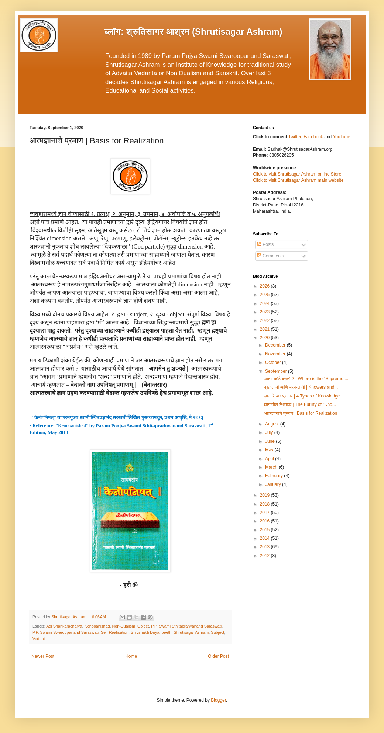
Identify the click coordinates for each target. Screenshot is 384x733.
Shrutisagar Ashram (191, 632)
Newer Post (42, 656)
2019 (265, 495)
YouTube (341, 136)
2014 (265, 538)
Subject (217, 632)
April (270, 458)
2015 (265, 529)
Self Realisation (114, 632)
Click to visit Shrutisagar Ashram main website (298, 180)
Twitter (294, 136)
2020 (265, 337)
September (276, 371)
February (274, 475)
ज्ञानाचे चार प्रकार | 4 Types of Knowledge (302, 396)
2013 (265, 546)
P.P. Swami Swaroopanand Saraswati (65, 632)
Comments (270, 255)
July (269, 432)
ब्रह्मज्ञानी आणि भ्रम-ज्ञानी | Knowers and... (301, 387)
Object (143, 626)
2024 (265, 303)
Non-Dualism (123, 626)
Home (131, 656)
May (270, 449)
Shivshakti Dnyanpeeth (151, 632)
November (276, 354)
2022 (265, 320)
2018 (265, 504)
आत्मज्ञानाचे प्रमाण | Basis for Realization (300, 413)
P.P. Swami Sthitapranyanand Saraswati (186, 626)
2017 (265, 512)
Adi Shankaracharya (64, 626)
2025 (265, 294)
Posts (265, 244)
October (273, 362)
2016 (265, 521)
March (272, 467)
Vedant (38, 638)
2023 (265, 312)
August (272, 424)
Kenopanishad (97, 626)
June (270, 441)
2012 (265, 555)
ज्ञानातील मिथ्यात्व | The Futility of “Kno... (300, 404)
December (276, 345)
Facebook (314, 136)
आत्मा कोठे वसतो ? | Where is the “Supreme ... (306, 378)
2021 (265, 329)
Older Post (218, 656)
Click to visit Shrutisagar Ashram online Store (297, 174)
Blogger (218, 700)
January (273, 484)
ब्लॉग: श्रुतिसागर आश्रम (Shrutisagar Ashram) (193, 32)
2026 (265, 286)
